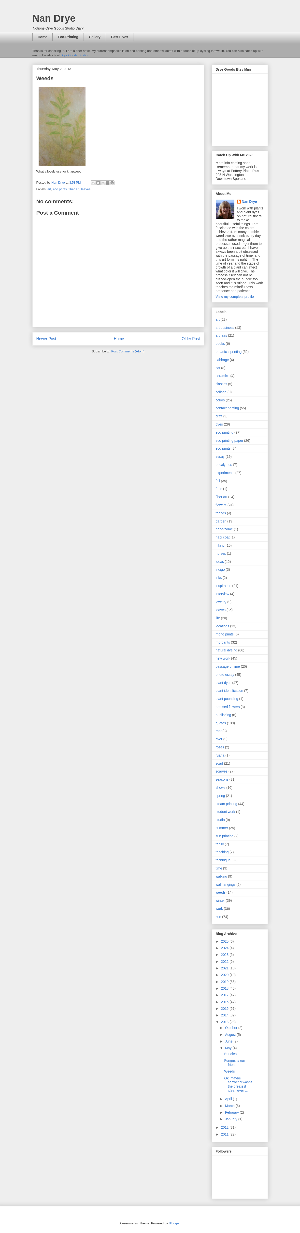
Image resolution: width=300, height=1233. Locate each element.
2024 (225, 948)
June (229, 1041)
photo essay (225, 675)
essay (220, 456)
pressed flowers (228, 707)
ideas (220, 562)
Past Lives (119, 37)
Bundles (230, 1054)
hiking (220, 545)
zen (218, 917)
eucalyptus (224, 465)
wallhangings (226, 884)
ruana (220, 755)
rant (219, 731)
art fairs (221, 335)
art (49, 189)
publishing (223, 715)
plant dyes (223, 683)
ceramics (222, 376)
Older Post (191, 339)
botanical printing (229, 352)
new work (223, 658)
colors (220, 400)
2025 (225, 941)
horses (221, 553)
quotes (221, 723)
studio (220, 820)
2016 (225, 1002)
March (230, 1106)
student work (225, 812)
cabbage (222, 360)
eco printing (224, 432)
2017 (225, 995)
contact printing (227, 408)
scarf (219, 763)
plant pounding (227, 699)
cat (218, 368)
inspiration (223, 586)
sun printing (224, 836)
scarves (222, 771)
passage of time (228, 666)
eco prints (60, 189)
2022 (225, 962)
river (219, 739)
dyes (219, 424)
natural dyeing (226, 650)
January (231, 1119)
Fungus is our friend (234, 1063)
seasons (222, 779)
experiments (225, 473)
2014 (225, 1015)
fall (218, 481)
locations (222, 626)
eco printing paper (229, 441)
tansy (220, 844)
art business (225, 328)
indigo (220, 569)
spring (220, 796)
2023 (225, 955)
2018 (225, 988)
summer (222, 828)
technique (223, 860)
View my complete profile (235, 297)
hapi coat (223, 537)
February (232, 1112)
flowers (221, 505)
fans (219, 489)
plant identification (229, 691)
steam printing (226, 804)
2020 (225, 975)
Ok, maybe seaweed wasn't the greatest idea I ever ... (238, 1084)
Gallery (94, 37)
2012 (225, 1127)
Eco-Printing (68, 37)
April (229, 1099)
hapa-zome (224, 529)
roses (220, 747)
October (231, 1028)
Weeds (229, 1071)
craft (219, 416)
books (220, 344)
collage (221, 392)
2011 (225, 1134)
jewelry (221, 602)
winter (220, 900)
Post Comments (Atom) (127, 351)
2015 (225, 1009)
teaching (222, 852)
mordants (223, 642)
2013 (225, 1022)
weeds (221, 892)
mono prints (225, 634)
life (218, 618)
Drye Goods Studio (73, 55)
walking (221, 876)
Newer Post (46, 339)
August (231, 1035)
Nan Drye (54, 18)
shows (221, 788)
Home (42, 37)
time (219, 868)
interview (222, 594)
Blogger (174, 1223)
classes (221, 384)
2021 (225, 968)
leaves (85, 189)
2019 (225, 982)
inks (219, 578)
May (228, 1048)
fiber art (74, 189)
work (219, 909)
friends (221, 513)
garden (221, 521)
